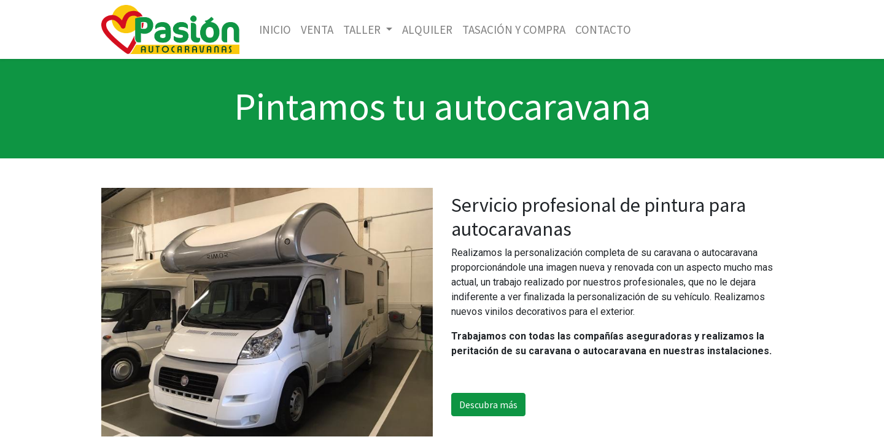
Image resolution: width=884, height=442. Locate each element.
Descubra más (488, 404)
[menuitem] (275, 30)
